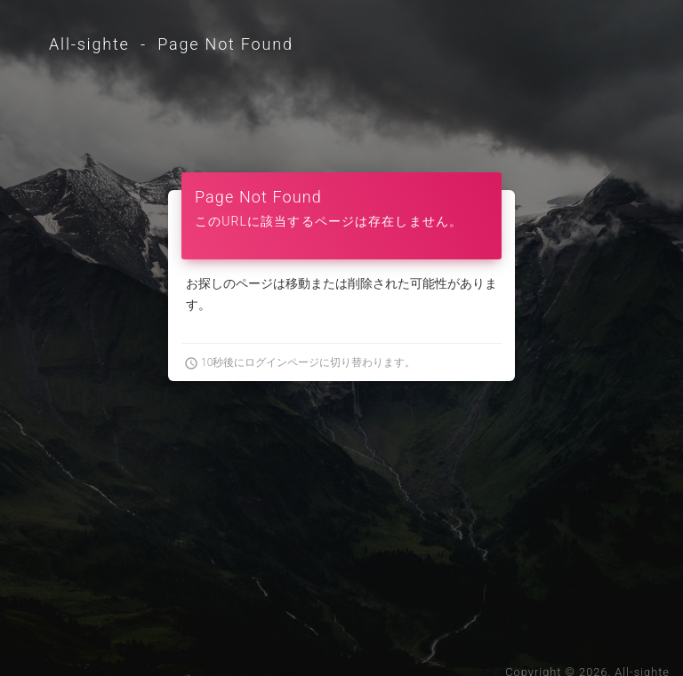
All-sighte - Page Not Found (171, 44)
